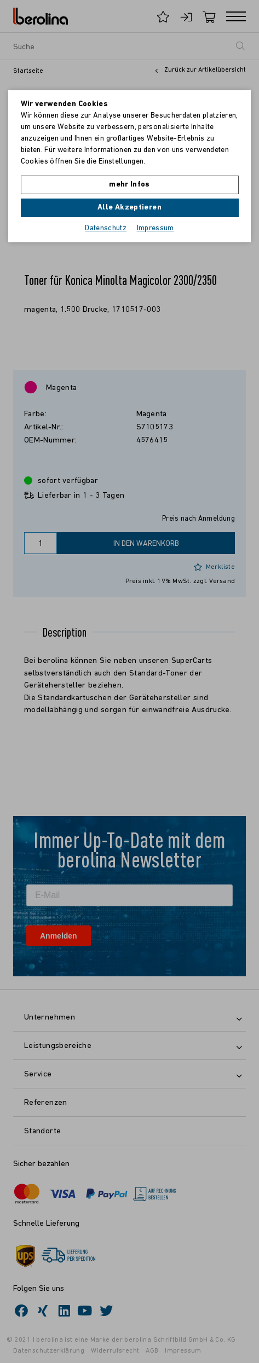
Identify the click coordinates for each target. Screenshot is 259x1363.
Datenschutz (105, 228)
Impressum (155, 228)
